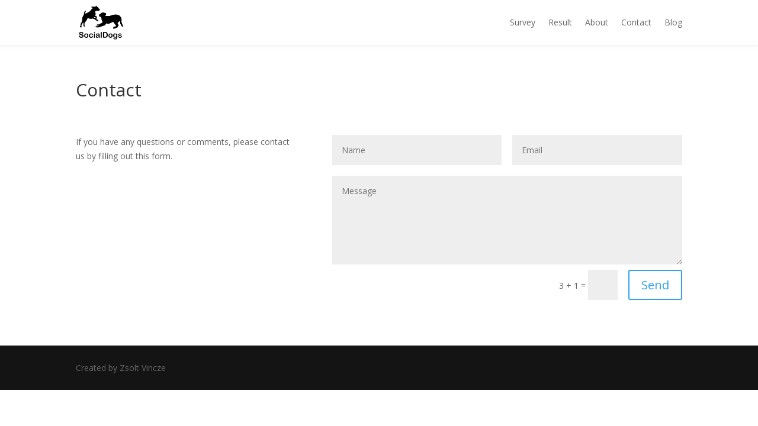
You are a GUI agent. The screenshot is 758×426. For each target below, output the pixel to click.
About (596, 22)
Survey (522, 22)
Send (655, 285)
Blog (673, 22)
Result (560, 22)
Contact (636, 22)
